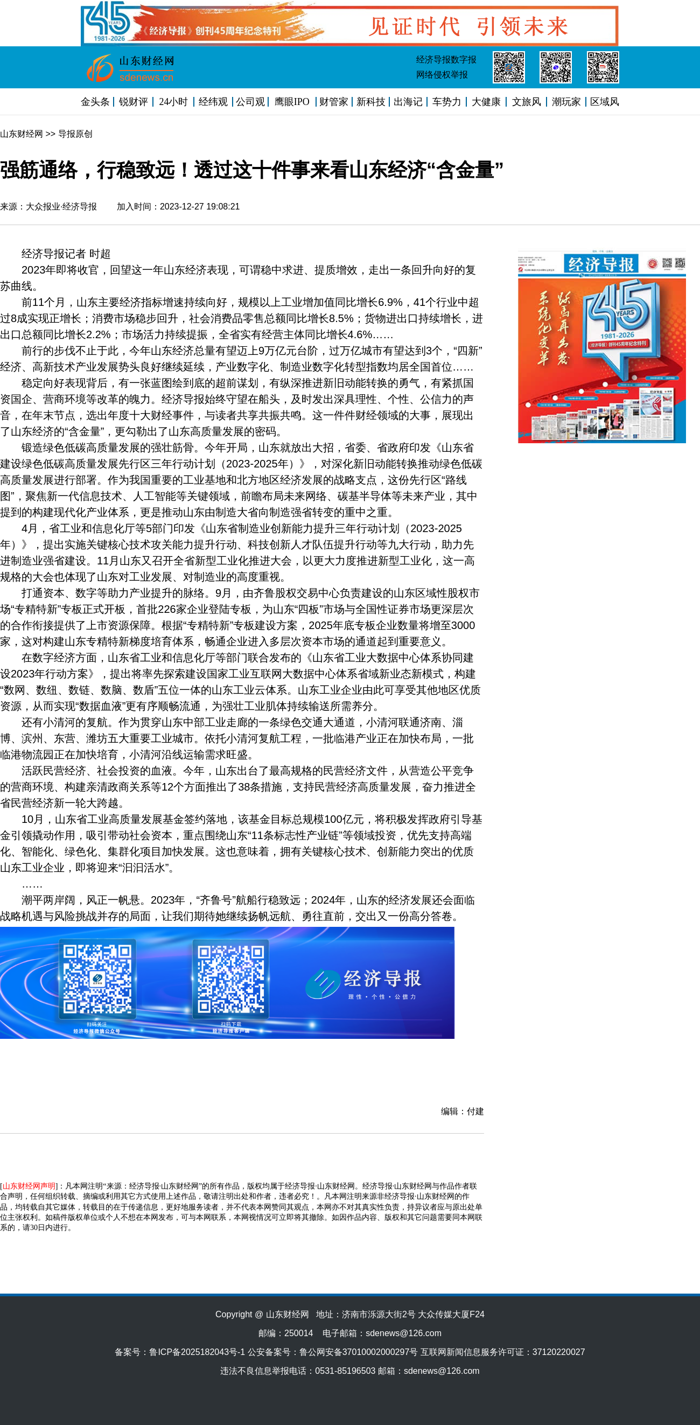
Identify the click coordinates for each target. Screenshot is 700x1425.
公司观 (250, 101)
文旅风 (526, 101)
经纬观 (213, 101)
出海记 (408, 101)
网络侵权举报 (442, 74)
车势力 (446, 101)
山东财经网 (21, 133)
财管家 (333, 101)
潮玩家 (566, 101)
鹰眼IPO (292, 101)
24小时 (173, 101)
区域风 (604, 101)
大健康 (486, 101)
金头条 (95, 101)
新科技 (371, 101)
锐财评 (133, 101)
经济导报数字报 (446, 59)
